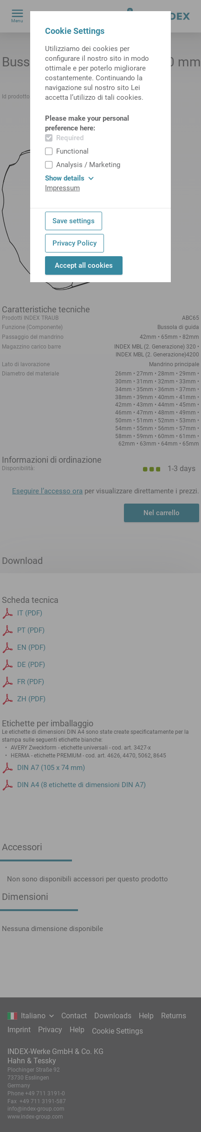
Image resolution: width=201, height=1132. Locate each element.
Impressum (62, 188)
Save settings (73, 221)
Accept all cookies (84, 265)
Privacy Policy (74, 243)
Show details (69, 178)
